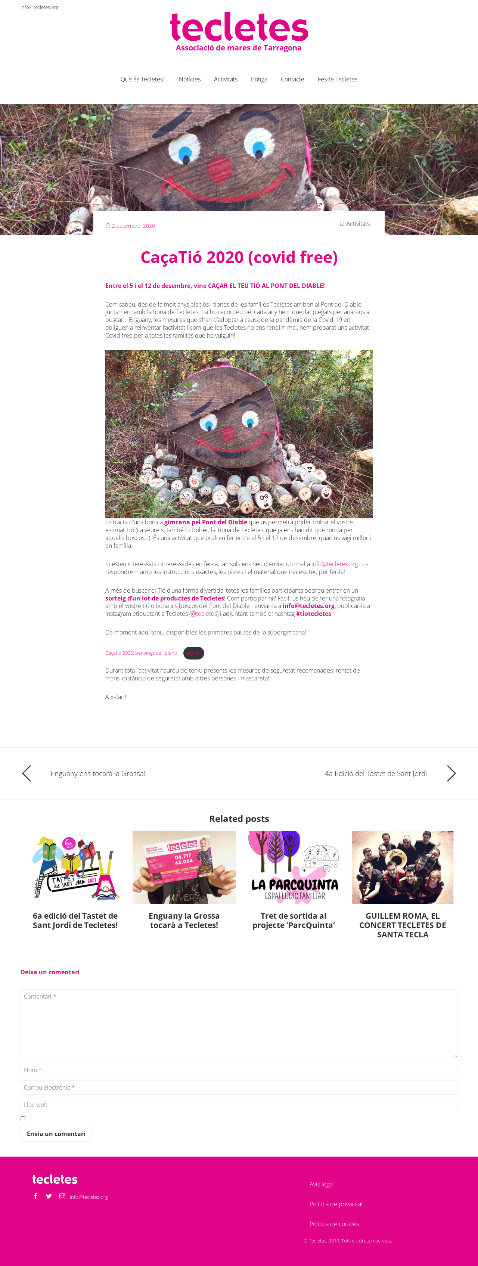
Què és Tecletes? (143, 79)
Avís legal (322, 1184)
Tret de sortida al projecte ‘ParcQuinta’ (293, 920)
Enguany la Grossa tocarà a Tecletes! (184, 920)
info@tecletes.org (40, 7)
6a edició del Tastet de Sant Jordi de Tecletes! (75, 920)
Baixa (193, 653)
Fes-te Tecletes (337, 79)
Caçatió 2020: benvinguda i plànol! (142, 653)
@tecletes (204, 613)
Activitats (226, 79)
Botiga (259, 79)
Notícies (190, 79)
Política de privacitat (336, 1204)
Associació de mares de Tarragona (239, 47)
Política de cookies (334, 1224)
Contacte (292, 79)
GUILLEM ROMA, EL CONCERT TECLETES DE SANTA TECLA (402, 925)
